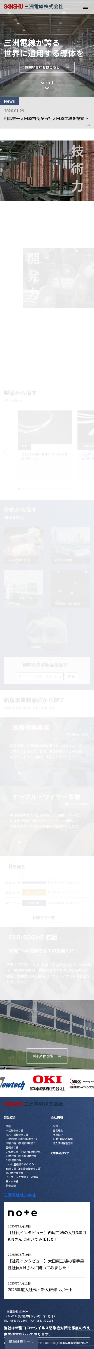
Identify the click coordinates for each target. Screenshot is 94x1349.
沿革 (55, 1126)
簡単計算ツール (21, 1341)
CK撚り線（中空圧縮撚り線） (22, 1156)
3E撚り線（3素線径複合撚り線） (24, 1168)
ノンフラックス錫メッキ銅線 (22, 1177)
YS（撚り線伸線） (16, 1173)
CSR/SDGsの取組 (63, 1139)
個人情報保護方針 (63, 1143)
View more (47, 1056)
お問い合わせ (60, 1153)
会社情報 (57, 1117)
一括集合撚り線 (14, 1130)
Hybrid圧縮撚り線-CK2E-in (21, 1164)
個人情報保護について (75, 1343)
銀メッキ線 (12, 1181)
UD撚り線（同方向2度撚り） (22, 1139)
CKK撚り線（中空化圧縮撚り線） (24, 1151)
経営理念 (58, 1130)
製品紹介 (10, 1117)
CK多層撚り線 (14, 1160)
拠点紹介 (58, 1134)
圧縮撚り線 (12, 1147)
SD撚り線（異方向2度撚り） (22, 1143)
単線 (8, 1126)
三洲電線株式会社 (20, 1195)
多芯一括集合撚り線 (17, 1134)
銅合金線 (11, 1185)
